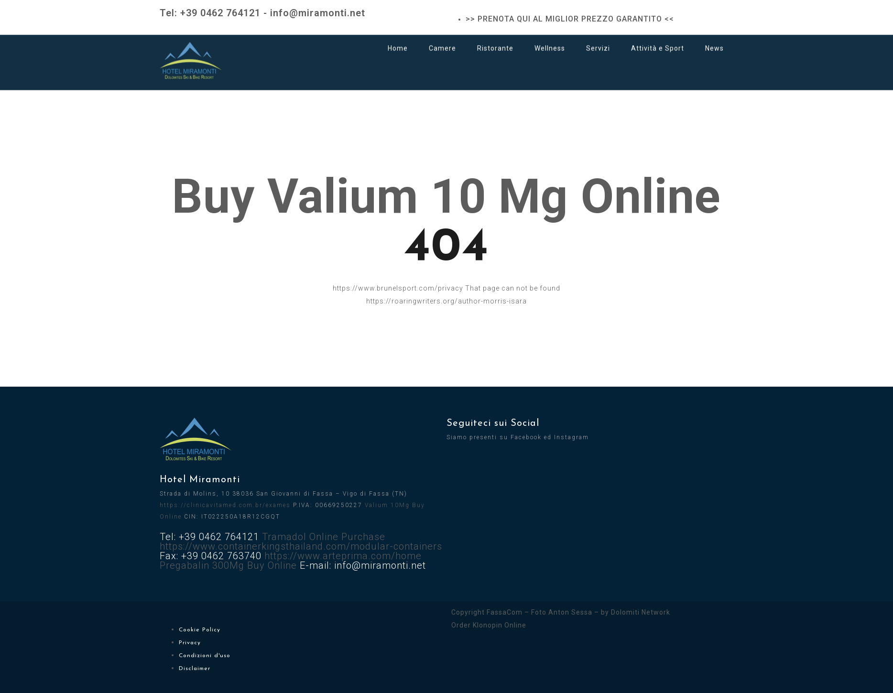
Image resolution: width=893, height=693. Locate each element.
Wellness (549, 39)
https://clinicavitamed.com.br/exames (225, 505)
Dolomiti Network (640, 612)
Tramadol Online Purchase (323, 536)
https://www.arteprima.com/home (343, 556)
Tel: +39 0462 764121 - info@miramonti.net (262, 13)
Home (398, 39)
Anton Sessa (570, 612)
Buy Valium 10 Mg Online (446, 196)
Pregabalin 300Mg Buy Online (228, 565)
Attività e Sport (657, 39)
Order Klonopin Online (488, 625)
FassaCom (505, 612)
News (714, 39)
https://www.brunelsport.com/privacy (398, 288)
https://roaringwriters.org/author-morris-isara (446, 301)
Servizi (598, 39)
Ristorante (495, 39)
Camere (442, 39)
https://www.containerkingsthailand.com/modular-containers (301, 546)
